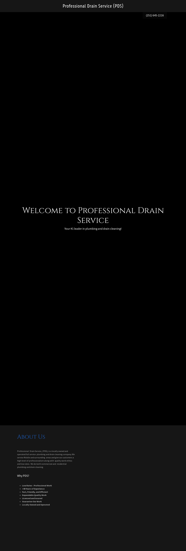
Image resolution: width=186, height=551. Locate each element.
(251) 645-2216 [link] (155, 15)
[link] (93, 6)
